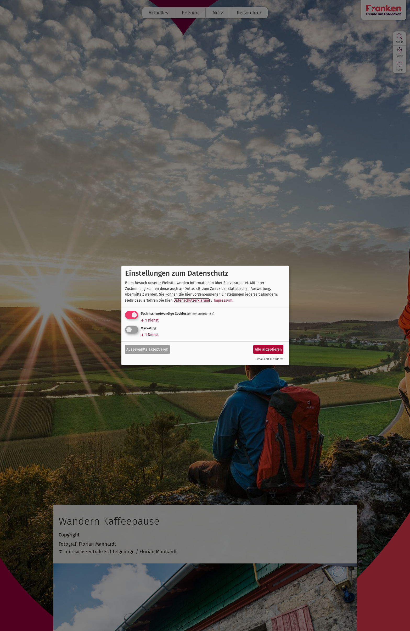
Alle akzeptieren (268, 349)
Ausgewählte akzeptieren (147, 349)
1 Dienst (150, 320)
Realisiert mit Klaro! (270, 359)
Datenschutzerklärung (191, 300)
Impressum (223, 300)
